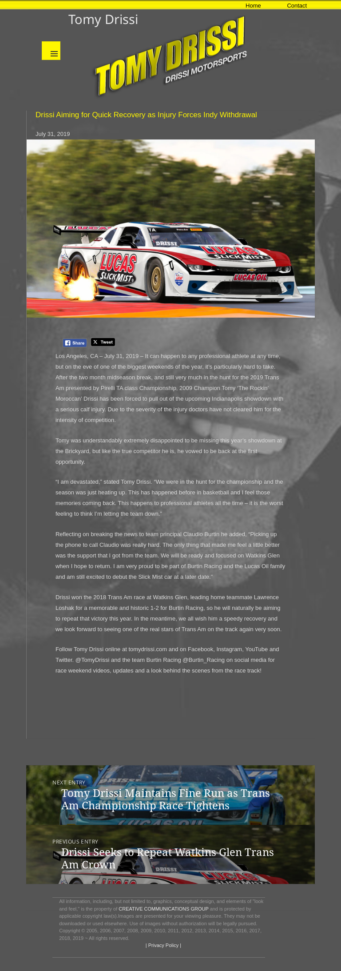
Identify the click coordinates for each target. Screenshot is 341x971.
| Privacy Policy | (162, 945)
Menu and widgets (51, 50)
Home (253, 5)
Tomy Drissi (103, 19)
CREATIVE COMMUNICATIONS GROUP (163, 908)
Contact (297, 5)
